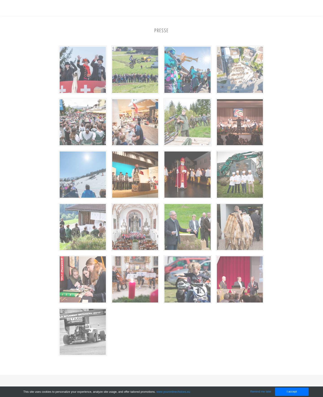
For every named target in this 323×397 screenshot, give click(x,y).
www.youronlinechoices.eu (173, 391)
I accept (292, 391)
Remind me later (260, 391)
